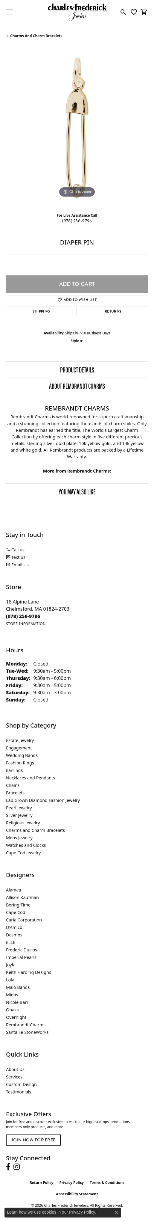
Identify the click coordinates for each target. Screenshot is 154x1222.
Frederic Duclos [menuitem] (21, 950)
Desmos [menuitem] (14, 935)
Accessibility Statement (77, 1194)
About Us (15, 1069)
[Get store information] (26, 623)
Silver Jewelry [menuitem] (19, 815)
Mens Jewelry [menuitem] (19, 838)
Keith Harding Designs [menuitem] (28, 972)
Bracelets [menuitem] (15, 793)
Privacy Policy (71, 1182)
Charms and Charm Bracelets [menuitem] (35, 830)
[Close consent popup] (116, 1212)
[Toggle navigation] (9, 12)
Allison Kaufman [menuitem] (22, 897)
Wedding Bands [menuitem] (22, 755)
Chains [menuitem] (13, 785)
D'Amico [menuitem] (14, 927)
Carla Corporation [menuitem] (24, 920)
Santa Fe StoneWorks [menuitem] (27, 1032)
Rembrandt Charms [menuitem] (25, 1025)
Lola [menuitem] (10, 980)
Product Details (77, 369)
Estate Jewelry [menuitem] (20, 740)
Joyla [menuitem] (10, 965)
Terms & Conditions (107, 1182)
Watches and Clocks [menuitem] (26, 845)
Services (14, 1077)
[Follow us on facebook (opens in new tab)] (8, 1166)
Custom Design (21, 1084)
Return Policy (42, 1182)
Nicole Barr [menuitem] (17, 1002)
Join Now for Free (33, 1140)
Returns (113, 311)
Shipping (41, 311)
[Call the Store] (23, 616)
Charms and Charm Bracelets (36, 35)
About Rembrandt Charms (77, 386)
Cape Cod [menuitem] (15, 912)
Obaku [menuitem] (12, 1010)
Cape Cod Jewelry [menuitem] (23, 853)
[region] (77, 128)
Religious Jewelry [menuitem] (23, 823)
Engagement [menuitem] (19, 748)
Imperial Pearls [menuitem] (21, 957)
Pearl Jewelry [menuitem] (19, 808)
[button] (123, 12)
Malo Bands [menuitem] (18, 987)
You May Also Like (77, 491)
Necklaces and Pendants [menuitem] (30, 778)
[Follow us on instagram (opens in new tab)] (16, 1166)
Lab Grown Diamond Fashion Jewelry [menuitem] (43, 800)
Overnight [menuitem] (16, 1017)
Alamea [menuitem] (13, 890)
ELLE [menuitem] (10, 942)
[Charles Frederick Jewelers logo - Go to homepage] (77, 11)
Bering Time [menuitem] (18, 905)
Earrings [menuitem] (14, 770)
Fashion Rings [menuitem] (20, 763)
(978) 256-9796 (77, 221)
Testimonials (18, 1092)
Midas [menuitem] (12, 995)
